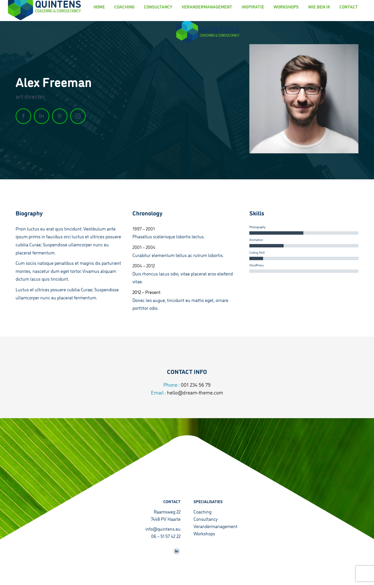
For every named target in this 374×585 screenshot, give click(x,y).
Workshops (204, 533)
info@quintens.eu (163, 528)
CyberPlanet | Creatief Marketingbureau (41, 577)
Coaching (202, 511)
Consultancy (205, 519)
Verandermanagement (215, 526)
